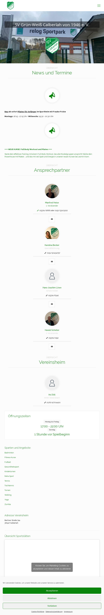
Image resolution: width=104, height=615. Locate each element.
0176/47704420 (53, 402)
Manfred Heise (52, 203)
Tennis (7, 481)
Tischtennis (9, 485)
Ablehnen (52, 598)
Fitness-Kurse (10, 457)
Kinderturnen (10, 471)
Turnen (7, 490)
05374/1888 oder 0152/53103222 (53, 210)
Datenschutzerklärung (54, 612)
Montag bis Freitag (52, 422)
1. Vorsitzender (52, 206)
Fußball (8, 462)
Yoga (7, 500)
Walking (8, 495)
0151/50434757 (53, 253)
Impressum (68, 612)
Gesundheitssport (12, 467)
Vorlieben (52, 606)
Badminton (9, 453)
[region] (52, 37)
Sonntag (52, 430)
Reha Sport (9, 476)
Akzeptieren (52, 590)
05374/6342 (53, 295)
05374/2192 (53, 338)
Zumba (8, 504)
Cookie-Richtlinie (37, 612)
